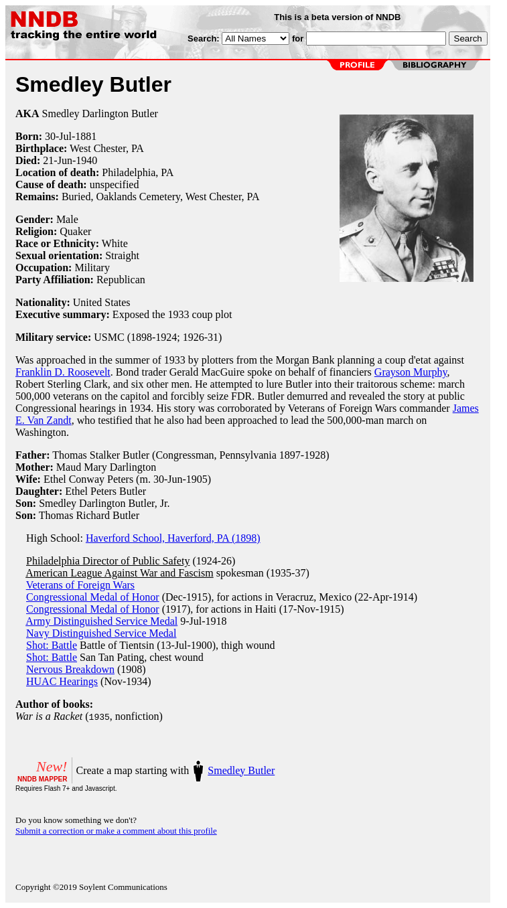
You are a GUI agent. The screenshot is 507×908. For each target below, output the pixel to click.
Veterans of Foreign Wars (80, 585)
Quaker (75, 231)
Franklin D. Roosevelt (63, 372)
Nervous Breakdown (70, 669)
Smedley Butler (241, 770)
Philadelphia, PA (137, 172)
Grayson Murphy (410, 372)
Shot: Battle (51, 645)
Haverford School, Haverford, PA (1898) (173, 538)
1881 (85, 136)
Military (91, 267)
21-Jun (57, 160)
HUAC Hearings (62, 681)
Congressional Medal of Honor (92, 597)
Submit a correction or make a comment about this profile (116, 831)
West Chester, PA (107, 148)
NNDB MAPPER (42, 779)
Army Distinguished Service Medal (101, 621)
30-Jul (58, 136)
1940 (86, 160)
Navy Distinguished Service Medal (101, 633)
